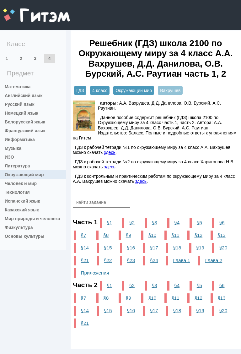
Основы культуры (24, 236)
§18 (177, 247)
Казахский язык (22, 209)
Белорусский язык (25, 121)
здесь (109, 152)
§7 (83, 235)
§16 (131, 247)
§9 (128, 235)
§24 (154, 260)
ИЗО (9, 157)
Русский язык (20, 104)
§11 (175, 235)
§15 (108, 247)
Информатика (20, 139)
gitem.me (19, 11)
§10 (152, 235)
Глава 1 (181, 260)
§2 (132, 222)
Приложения (95, 272)
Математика (17, 86)
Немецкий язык (21, 113)
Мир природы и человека (32, 218)
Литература (17, 165)
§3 (154, 222)
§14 (85, 247)
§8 (106, 235)
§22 (108, 260)
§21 (85, 260)
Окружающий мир (24, 174)
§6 (221, 222)
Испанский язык (22, 201)
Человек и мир (21, 183)
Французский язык (25, 130)
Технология (17, 192)
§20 (223, 247)
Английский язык (23, 95)
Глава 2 (213, 260)
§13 (221, 235)
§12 (198, 235)
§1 (109, 222)
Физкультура (19, 227)
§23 (131, 260)
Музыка (13, 148)
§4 (176, 222)
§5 (199, 222)
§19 (200, 247)
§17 (154, 247)
